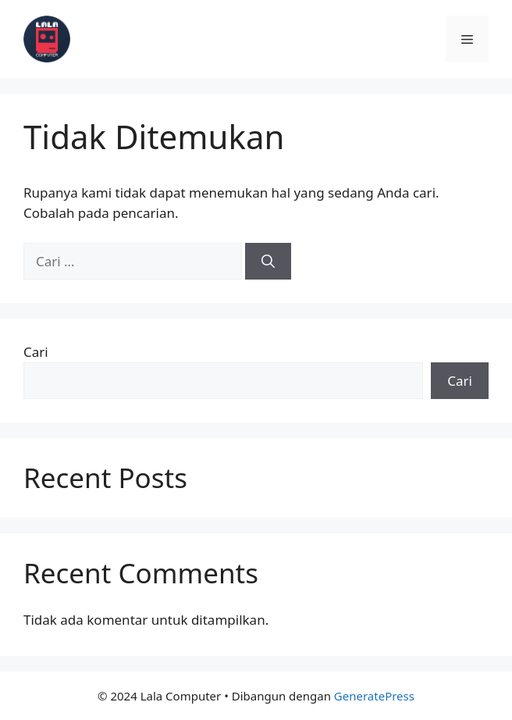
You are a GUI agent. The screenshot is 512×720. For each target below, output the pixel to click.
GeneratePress (374, 696)
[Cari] (268, 261)
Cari (35, 352)
